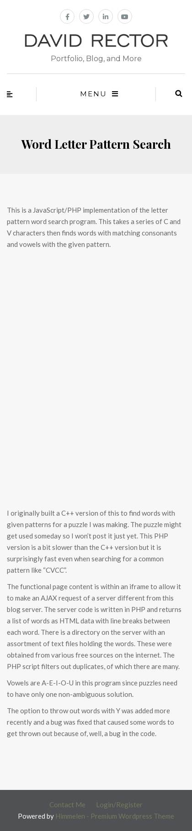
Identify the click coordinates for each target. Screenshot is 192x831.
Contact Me (67, 804)
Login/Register (119, 804)
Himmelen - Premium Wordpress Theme (114, 816)
